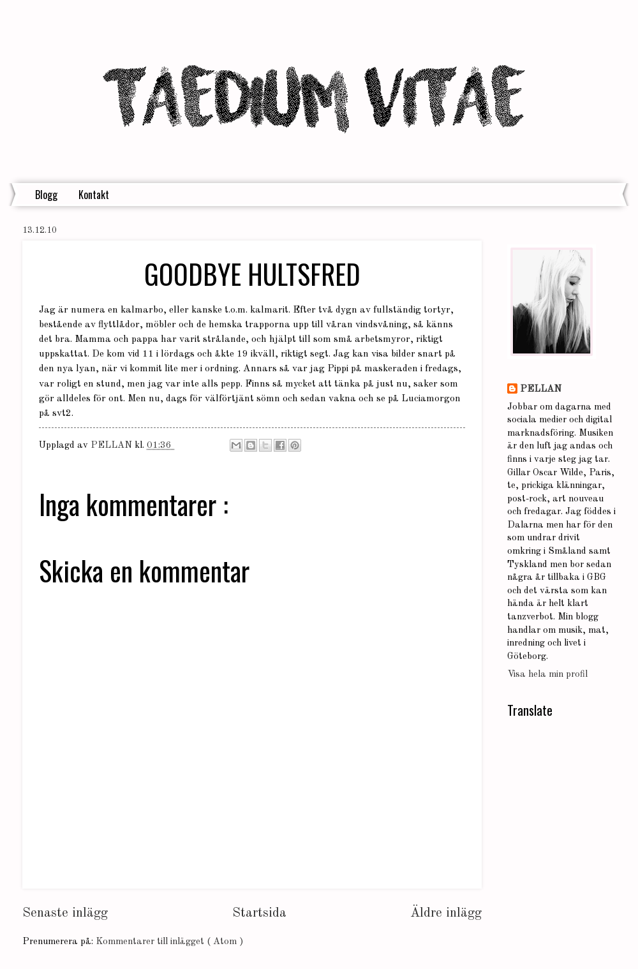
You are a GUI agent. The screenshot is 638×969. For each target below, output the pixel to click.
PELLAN (540, 389)
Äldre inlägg (446, 913)
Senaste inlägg (65, 913)
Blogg (46, 194)
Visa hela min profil (547, 674)
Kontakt (93, 194)
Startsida (259, 913)
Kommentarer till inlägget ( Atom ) (169, 942)
